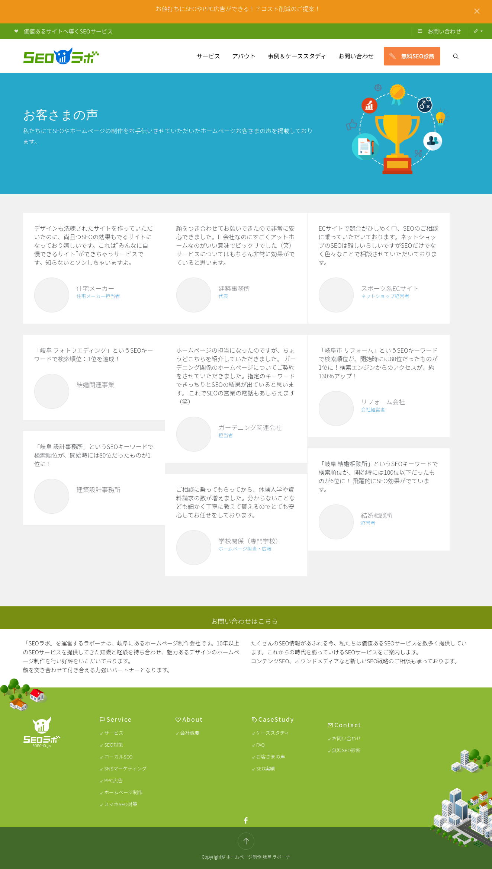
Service (119, 719)
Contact (348, 724)
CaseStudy (276, 719)
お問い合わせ (346, 738)
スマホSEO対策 (121, 804)
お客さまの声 (270, 756)
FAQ (260, 744)
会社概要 (190, 732)
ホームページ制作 (123, 792)
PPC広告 (113, 780)
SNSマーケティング (125, 768)
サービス (114, 732)
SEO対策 (113, 744)
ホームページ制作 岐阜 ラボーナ (258, 856)
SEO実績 (265, 768)
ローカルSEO (118, 756)
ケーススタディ (272, 732)
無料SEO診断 (346, 750)
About (193, 719)
